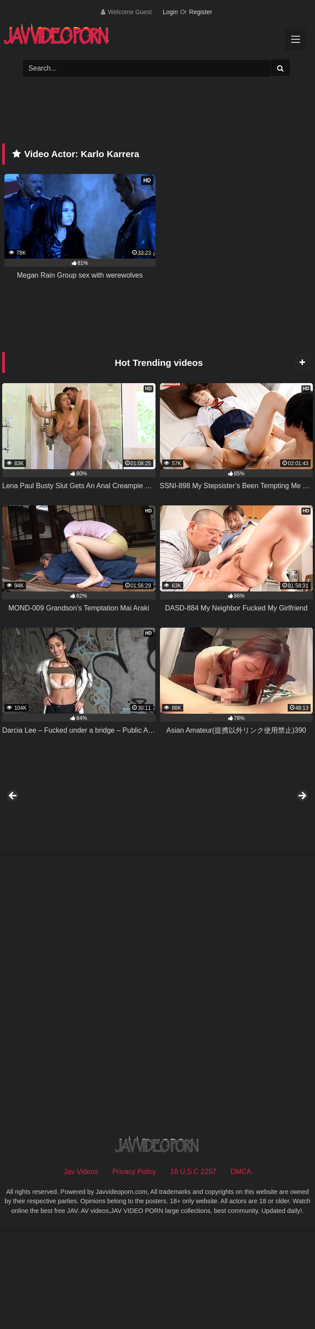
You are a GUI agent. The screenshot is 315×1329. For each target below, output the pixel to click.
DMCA (240, 1269)
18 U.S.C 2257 (193, 1269)
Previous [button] (13, 844)
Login (170, 11)
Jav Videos (81, 1269)
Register (200, 11)
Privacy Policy (134, 1269)
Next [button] (301, 844)
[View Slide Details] (67, 847)
